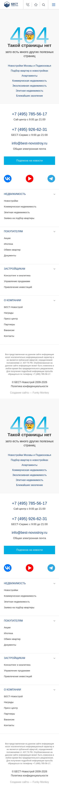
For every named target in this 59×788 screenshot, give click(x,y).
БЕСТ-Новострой (13, 307)
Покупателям (13, 231)
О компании (12, 300)
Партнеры (9, 324)
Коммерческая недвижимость (29, 80)
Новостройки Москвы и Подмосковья (29, 65)
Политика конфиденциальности (29, 386)
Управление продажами (17, 281)
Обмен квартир (12, 249)
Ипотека (8, 244)
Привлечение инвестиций (18, 287)
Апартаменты (29, 75)
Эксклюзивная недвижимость (29, 85)
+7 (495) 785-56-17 (29, 114)
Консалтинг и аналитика (17, 275)
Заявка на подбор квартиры (19, 218)
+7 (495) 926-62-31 (29, 129)
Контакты (9, 336)
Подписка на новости (29, 160)
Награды (9, 312)
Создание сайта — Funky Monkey (29, 392)
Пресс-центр (11, 318)
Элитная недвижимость (29, 90)
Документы (10, 255)
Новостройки (11, 200)
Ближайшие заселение (29, 95)
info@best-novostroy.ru (29, 143)
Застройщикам (14, 268)
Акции (7, 238)
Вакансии (9, 330)
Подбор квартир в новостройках (29, 70)
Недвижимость (15, 194)
